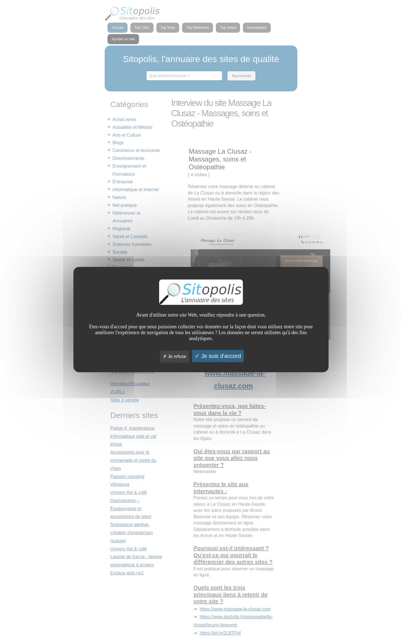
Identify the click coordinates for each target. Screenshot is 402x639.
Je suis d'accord (218, 356)
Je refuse (174, 356)
